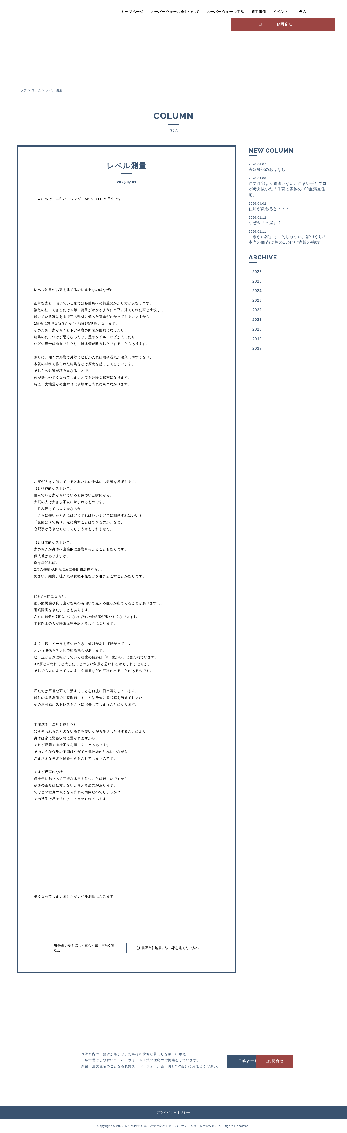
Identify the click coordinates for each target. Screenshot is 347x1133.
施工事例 (234, 12)
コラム (276, 12)
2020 (257, 331)
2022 (257, 311)
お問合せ (315, 11)
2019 (257, 340)
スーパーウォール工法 (201, 12)
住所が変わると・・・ (288, 207)
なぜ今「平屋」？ (288, 221)
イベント (256, 12)
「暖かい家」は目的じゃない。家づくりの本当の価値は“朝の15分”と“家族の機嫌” (288, 238)
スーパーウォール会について (151, 12)
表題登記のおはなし (288, 167)
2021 (257, 321)
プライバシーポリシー (173, 1112)
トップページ (108, 12)
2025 (257, 282)
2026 (257, 273)
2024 (257, 292)
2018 (257, 350)
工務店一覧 (253, 1061)
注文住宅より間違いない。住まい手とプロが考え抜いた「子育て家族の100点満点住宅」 (288, 186)
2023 (257, 302)
